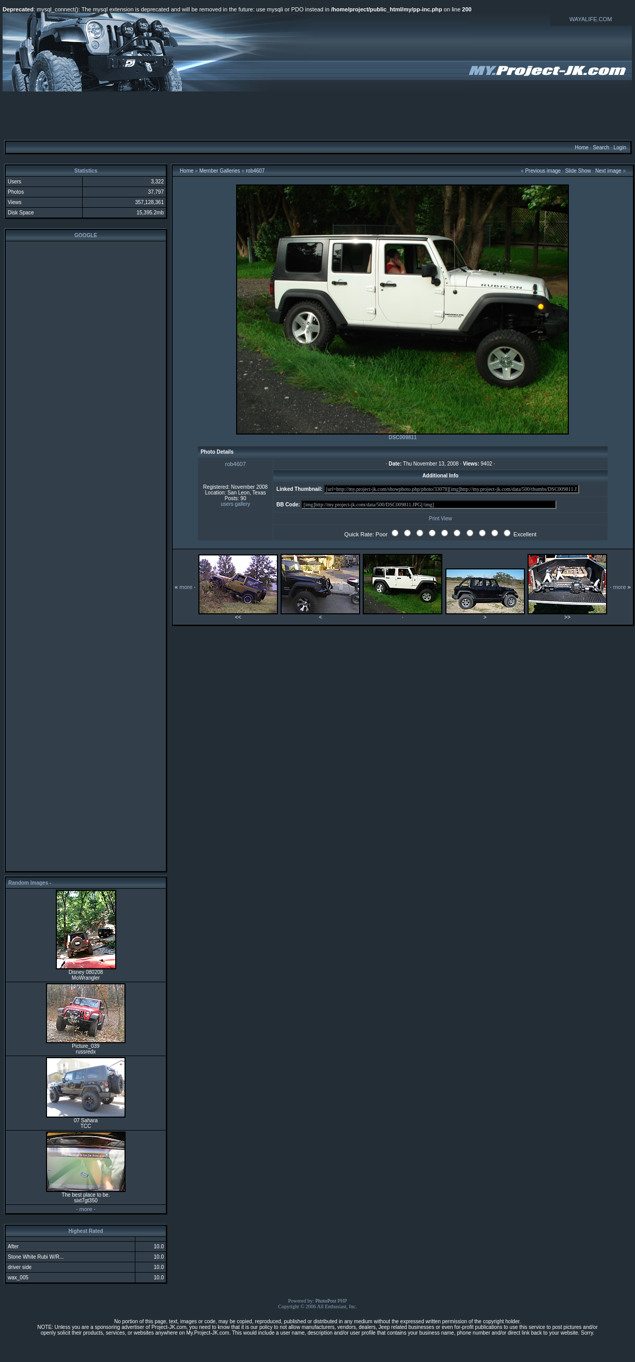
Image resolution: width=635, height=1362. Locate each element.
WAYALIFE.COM (590, 19)
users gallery (235, 504)
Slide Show (578, 171)
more (85, 1209)
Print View (440, 518)
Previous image (543, 171)
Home (581, 147)
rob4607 (255, 171)
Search (601, 147)
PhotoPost (325, 1301)
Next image (608, 171)
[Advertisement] (318, 115)
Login (619, 147)
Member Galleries (219, 171)
